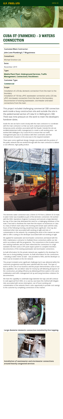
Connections (22, 76)
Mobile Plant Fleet (12, 74)
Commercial (9, 84)
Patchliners (33, 76)
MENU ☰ (55, 3)
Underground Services (30, 74)
